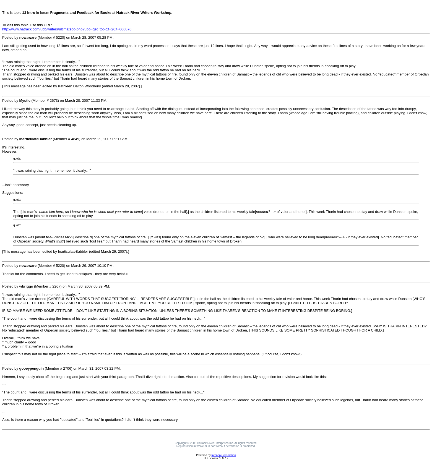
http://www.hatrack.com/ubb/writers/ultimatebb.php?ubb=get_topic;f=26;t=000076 (66, 29)
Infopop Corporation (224, 455)
